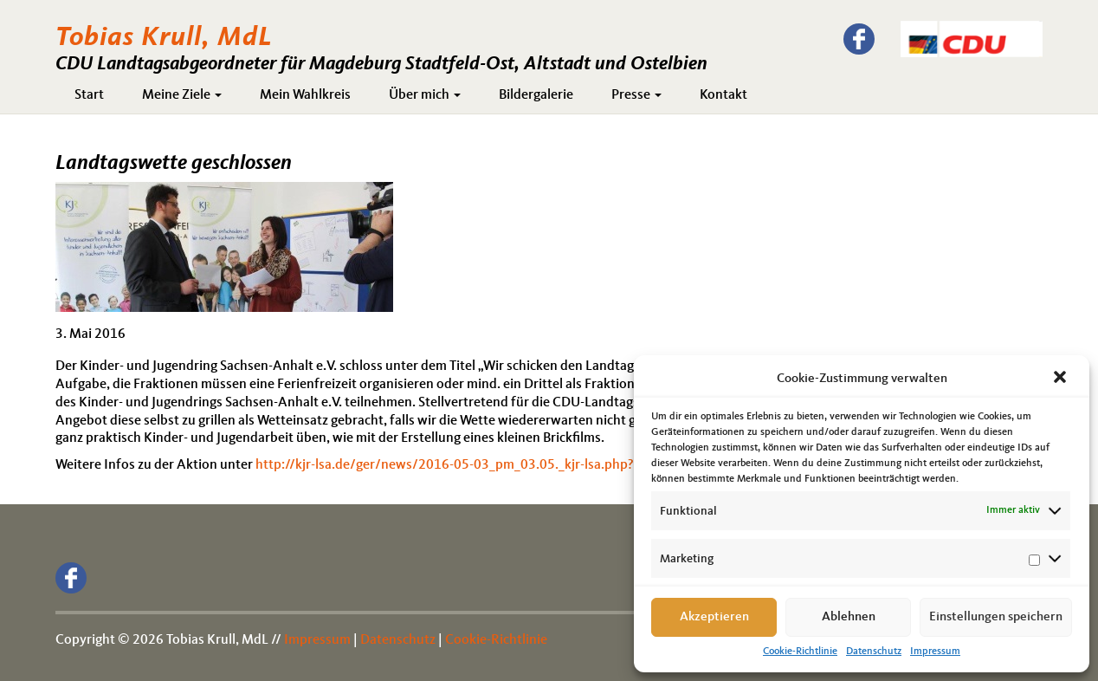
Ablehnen (848, 617)
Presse (636, 95)
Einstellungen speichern (995, 617)
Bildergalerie (536, 95)
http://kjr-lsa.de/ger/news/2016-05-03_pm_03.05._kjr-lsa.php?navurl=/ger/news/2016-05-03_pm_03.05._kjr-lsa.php (606, 465)
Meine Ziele (182, 95)
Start (89, 95)
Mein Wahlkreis (305, 95)
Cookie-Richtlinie (800, 651)
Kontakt (723, 95)
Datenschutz (873, 651)
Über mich (425, 95)
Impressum (935, 651)
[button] (1061, 378)
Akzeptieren (714, 617)
